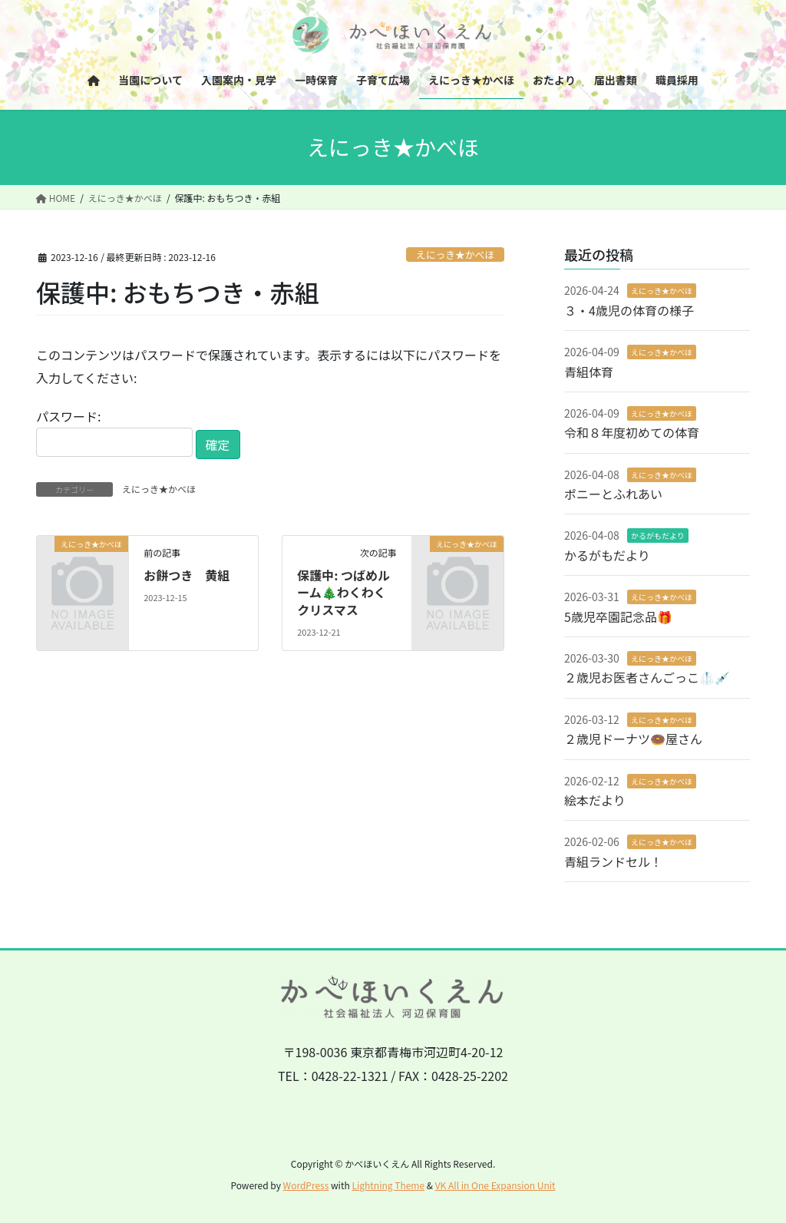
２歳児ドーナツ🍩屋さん (633, 738)
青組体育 (588, 371)
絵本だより (595, 800)
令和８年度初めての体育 (631, 432)
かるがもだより (658, 535)
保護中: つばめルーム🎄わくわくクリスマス (343, 592)
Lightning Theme (388, 1185)
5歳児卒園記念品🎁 (618, 616)
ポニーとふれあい (613, 493)
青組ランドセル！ (613, 861)
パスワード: (114, 432)
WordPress (306, 1185)
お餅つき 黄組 (187, 575)
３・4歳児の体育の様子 (629, 310)
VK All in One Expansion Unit (495, 1185)
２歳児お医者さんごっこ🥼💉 (647, 677)
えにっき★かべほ (455, 254)
